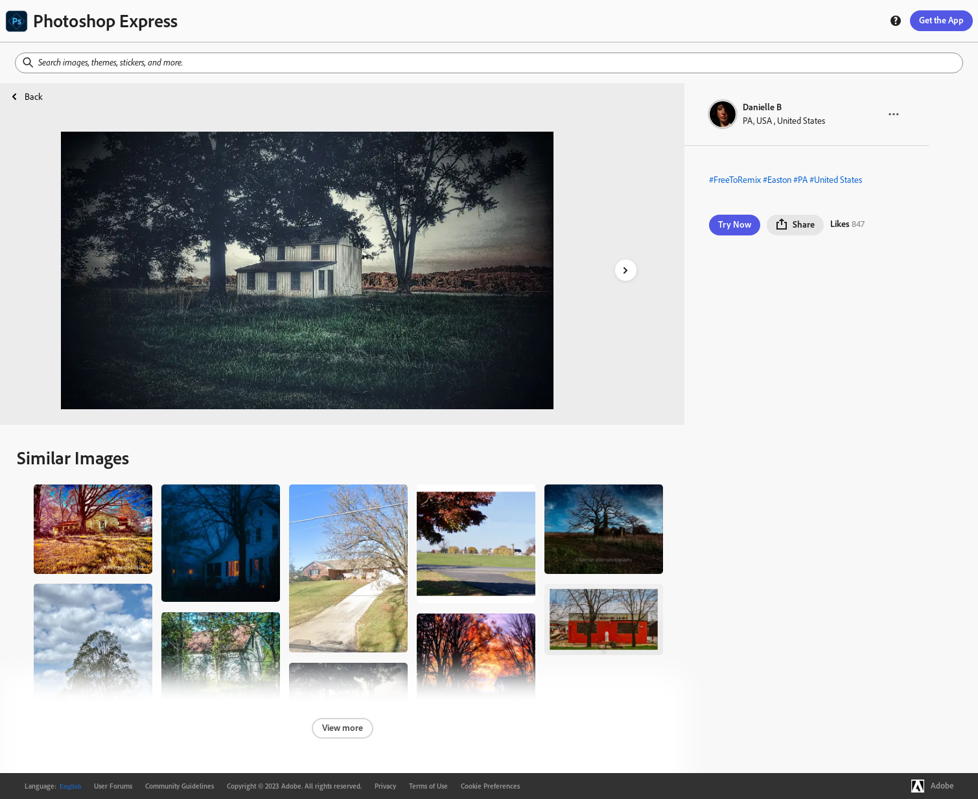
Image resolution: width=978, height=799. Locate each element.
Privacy (385, 786)
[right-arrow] (625, 270)
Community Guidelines (179, 786)
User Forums (113, 786)
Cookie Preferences (490, 786)
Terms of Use (428, 786)
